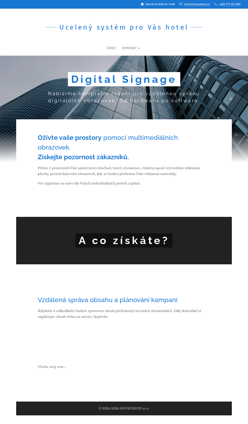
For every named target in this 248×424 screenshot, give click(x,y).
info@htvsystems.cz (197, 4)
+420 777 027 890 (229, 4)
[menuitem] (113, 48)
